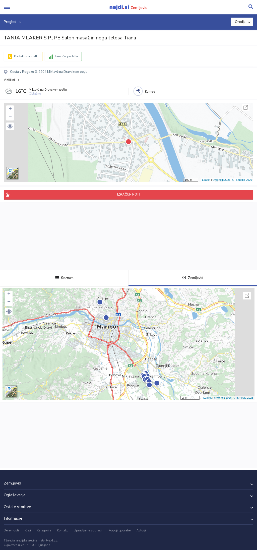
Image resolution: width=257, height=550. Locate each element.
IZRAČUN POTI (128, 194)
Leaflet (206, 179)
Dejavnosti (11, 530)
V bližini (9, 80)
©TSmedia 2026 (242, 179)
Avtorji (141, 530)
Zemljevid (192, 277)
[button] (10, 126)
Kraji (28, 530)
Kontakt (62, 530)
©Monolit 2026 (221, 179)
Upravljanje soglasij (88, 530)
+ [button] (10, 109)
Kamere (150, 92)
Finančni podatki (66, 56)
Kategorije (44, 530)
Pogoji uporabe (119, 530)
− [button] (10, 116)
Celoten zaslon (245, 107)
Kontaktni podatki (26, 56)
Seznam (64, 277)
